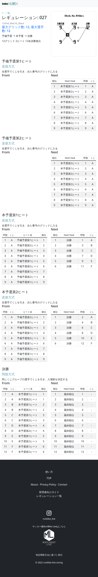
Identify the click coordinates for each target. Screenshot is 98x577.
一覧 (6, 13)
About (34, 484)
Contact (62, 484)
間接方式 (8, 374)
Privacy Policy (48, 484)
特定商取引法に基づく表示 (49, 554)
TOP (49, 478)
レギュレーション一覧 (49, 496)
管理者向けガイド (49, 492)
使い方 (49, 472)
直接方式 (8, 66)
